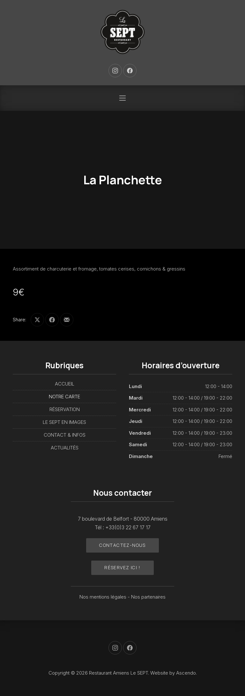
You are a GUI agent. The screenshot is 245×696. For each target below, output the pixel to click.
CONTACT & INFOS (64, 435)
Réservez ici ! (122, 567)
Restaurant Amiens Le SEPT (118, 673)
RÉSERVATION (64, 409)
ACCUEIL (64, 384)
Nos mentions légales (103, 597)
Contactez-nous (122, 545)
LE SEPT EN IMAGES (64, 422)
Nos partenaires (148, 597)
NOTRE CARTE (64, 397)
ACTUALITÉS (64, 448)
